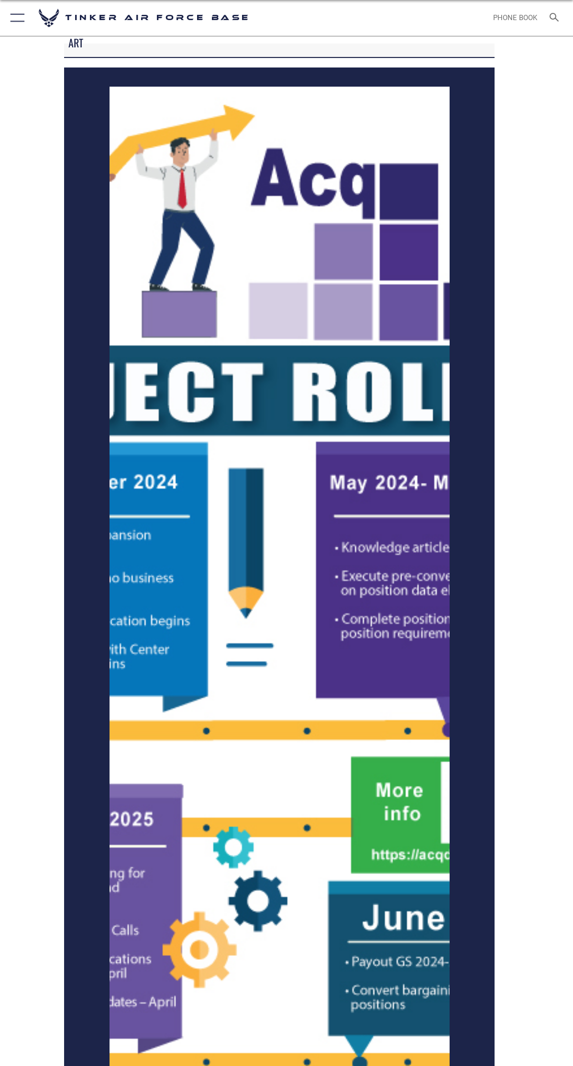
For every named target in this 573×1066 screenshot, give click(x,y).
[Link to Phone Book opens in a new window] (515, 18)
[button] (15, 18)
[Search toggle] (556, 18)
